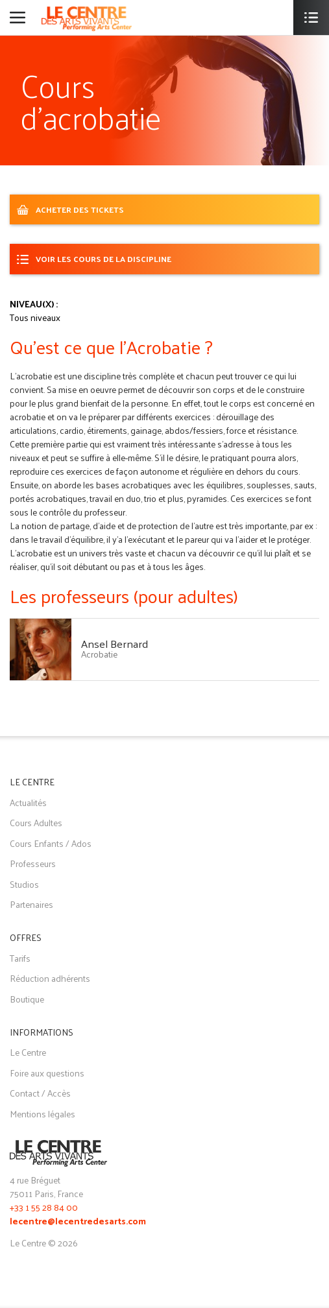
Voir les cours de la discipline (103, 258)
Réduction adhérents (50, 978)
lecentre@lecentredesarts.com (78, 1222)
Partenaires (31, 904)
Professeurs (33, 863)
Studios (24, 884)
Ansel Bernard (114, 643)
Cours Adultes (36, 823)
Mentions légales (42, 1114)
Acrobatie (99, 654)
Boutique (27, 999)
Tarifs (20, 958)
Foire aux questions (47, 1073)
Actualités (28, 802)
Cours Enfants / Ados (50, 843)
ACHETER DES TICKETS (80, 209)
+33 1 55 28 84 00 (44, 1207)
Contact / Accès (40, 1093)
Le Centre (28, 1052)
